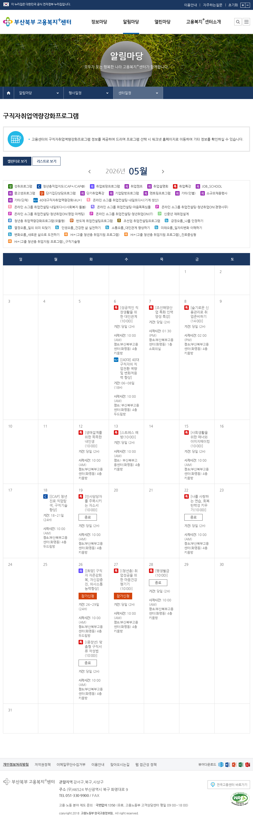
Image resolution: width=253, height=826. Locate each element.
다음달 (163, 172)
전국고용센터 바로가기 (232, 785)
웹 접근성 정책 (146, 765)
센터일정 (124, 93)
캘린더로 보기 (17, 161)
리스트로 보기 (46, 161)
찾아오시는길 (119, 765)
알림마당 (25, 93)
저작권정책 (43, 765)
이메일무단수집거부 (71, 765)
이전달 (89, 172)
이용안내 (190, 5)
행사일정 (75, 93)
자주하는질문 (212, 5)
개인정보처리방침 (16, 765)
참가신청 (87, 596)
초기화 (233, 3)
